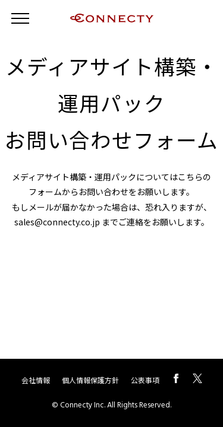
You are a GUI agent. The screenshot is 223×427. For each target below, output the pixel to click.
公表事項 (145, 380)
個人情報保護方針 (90, 380)
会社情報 (35, 380)
